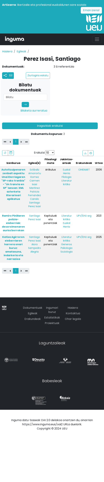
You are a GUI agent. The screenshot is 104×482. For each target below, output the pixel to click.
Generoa (66, 244)
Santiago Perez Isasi (34, 204)
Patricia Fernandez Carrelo (34, 195)
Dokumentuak (32, 308)
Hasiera (7, 51)
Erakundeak (32, 319)
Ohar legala (73, 319)
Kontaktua (73, 313)
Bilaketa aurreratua (33, 111)
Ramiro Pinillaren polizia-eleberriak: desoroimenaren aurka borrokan (13, 223)
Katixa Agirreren (13, 248)
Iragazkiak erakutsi (50, 126)
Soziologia (66, 251)
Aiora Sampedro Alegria (34, 248)
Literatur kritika (67, 182)
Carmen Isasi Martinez (34, 184)
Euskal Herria (66, 171)
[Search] (25, 97)
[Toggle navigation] (97, 39)
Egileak (21, 51)
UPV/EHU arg (84, 215)
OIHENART (84, 169)
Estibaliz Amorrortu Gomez (34, 173)
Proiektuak (52, 323)
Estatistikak (52, 318)
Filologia (66, 177)
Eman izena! (91, 10)
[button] (11, 75)
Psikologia (66, 248)
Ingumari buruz (52, 310)
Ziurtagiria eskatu (37, 75)
